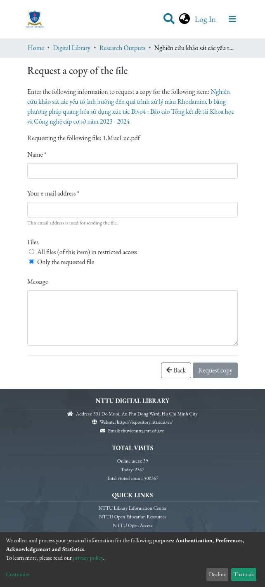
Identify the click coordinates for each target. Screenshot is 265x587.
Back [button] (176, 370)
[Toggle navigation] (232, 19)
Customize (18, 574)
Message (37, 281)
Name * (36, 154)
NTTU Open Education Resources (132, 516)
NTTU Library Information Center (133, 507)
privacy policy (88, 557)
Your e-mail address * (53, 193)
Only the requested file (65, 262)
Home (36, 47)
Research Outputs (122, 47)
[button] (184, 19)
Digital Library (71, 47)
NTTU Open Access (132, 524)
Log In (206, 19)
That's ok (243, 574)
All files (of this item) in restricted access (87, 252)
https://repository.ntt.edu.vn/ (145, 421)
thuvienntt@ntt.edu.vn (143, 430)
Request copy (215, 370)
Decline (217, 574)
